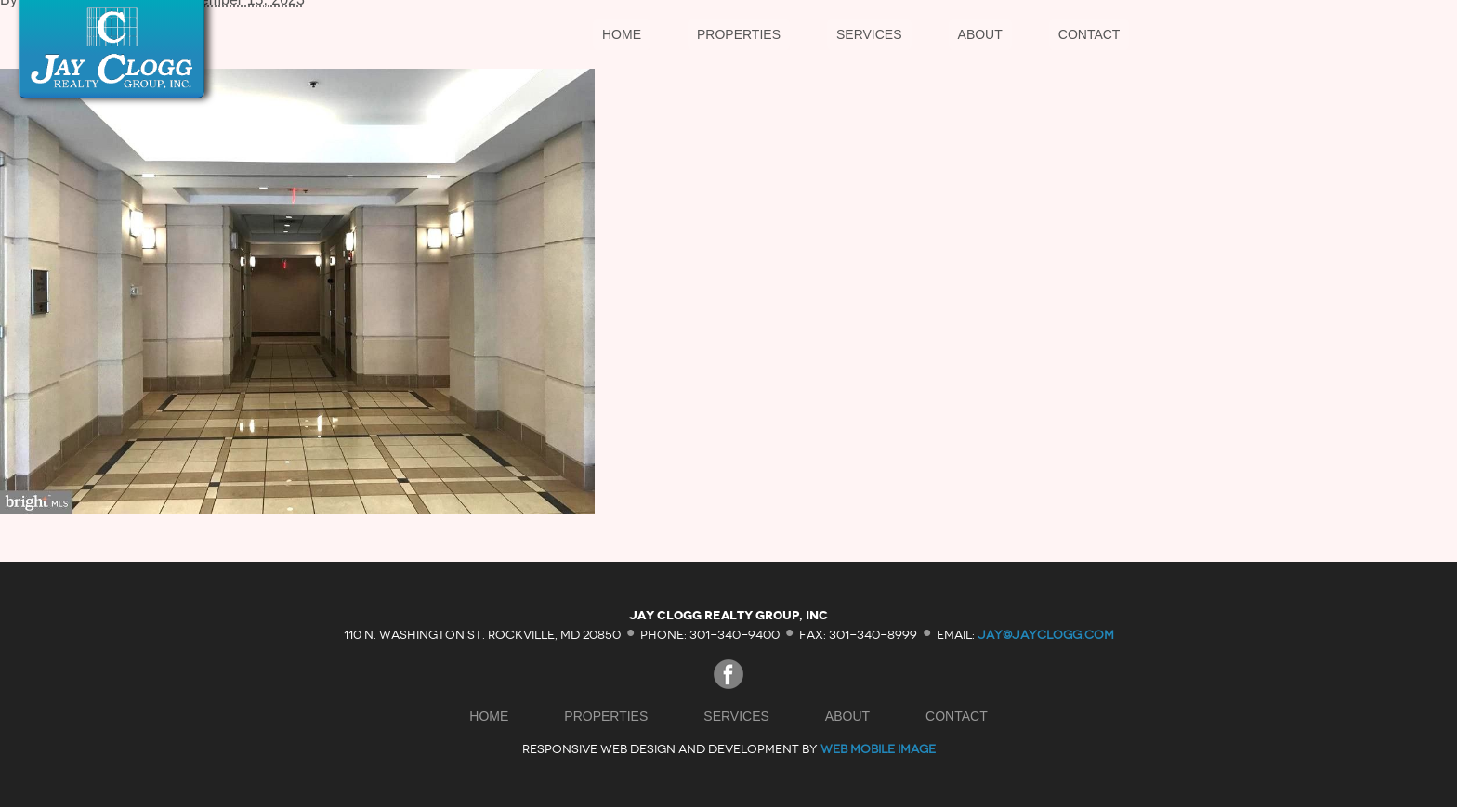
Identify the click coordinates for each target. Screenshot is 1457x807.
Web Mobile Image (878, 749)
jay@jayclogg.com (1046, 634)
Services (869, 34)
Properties (739, 34)
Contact (1089, 34)
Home (621, 34)
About (980, 34)
